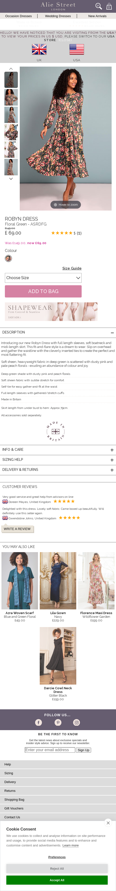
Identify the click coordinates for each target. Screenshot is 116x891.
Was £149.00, (26, 243)
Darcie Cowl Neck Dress (58, 690)
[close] (108, 823)
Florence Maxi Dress (96, 613)
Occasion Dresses (18, 16)
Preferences (57, 857)
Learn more (70, 845)
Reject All (57, 868)
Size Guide (72, 268)
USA (76, 60)
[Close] (65, 40)
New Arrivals (97, 16)
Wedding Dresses (58, 16)
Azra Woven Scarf (20, 613)
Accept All (57, 880)
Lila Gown (58, 613)
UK (39, 60)
